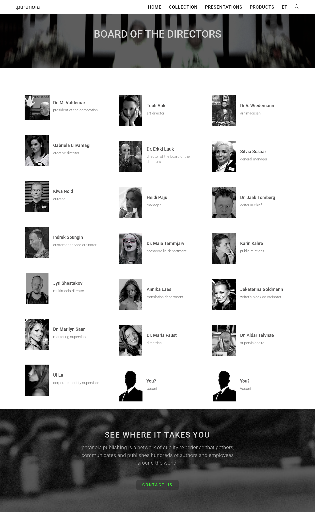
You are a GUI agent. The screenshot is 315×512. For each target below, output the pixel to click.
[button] (157, 485)
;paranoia (28, 6)
